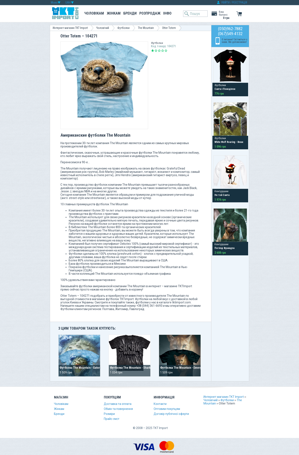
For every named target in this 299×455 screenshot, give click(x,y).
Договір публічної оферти (171, 413)
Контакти (160, 404)
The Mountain (146, 28)
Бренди (130, 13)
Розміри (109, 413)
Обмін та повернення (118, 408)
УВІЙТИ (225, 2)
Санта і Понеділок (224, 89)
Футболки (123, 28)
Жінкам (114, 13)
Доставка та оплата (117, 404)
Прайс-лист (111, 418)
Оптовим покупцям (167, 408)
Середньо (159, 50)
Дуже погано (152, 50)
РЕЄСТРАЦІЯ (239, 2)
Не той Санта (221, 195)
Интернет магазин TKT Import (70, 28)
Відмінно (166, 50)
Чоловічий (102, 28)
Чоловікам (94, 13)
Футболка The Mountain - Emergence (184, 367)
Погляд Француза (224, 248)
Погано (156, 50)
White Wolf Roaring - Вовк (228, 142)
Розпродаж (150, 13)
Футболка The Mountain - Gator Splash (84, 367)
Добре (162, 50)
